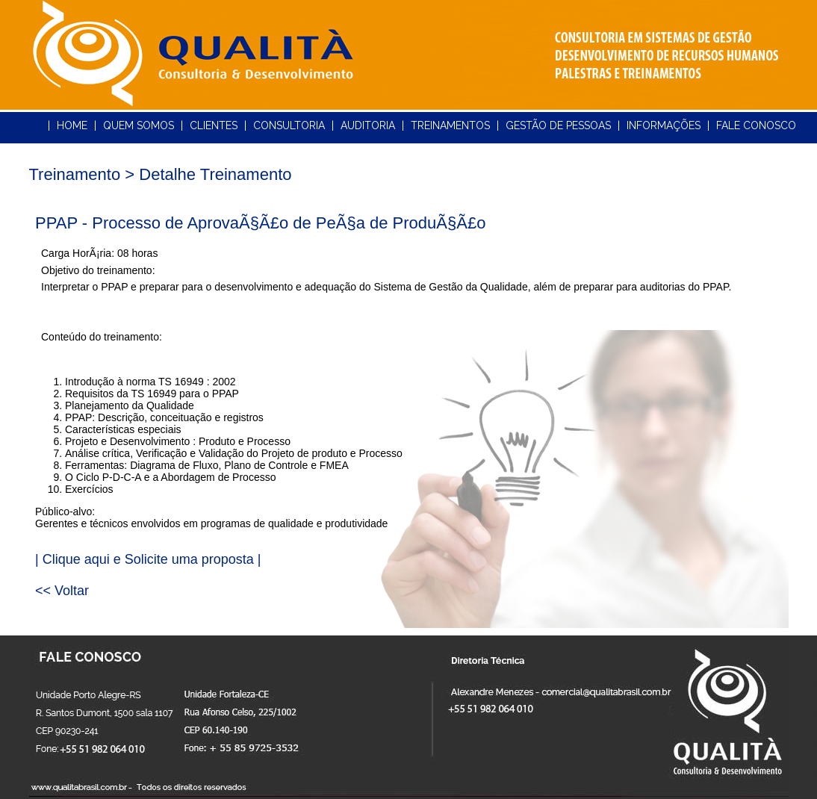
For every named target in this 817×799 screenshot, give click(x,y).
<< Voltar (62, 590)
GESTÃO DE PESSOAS (558, 125)
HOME (72, 125)
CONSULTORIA (289, 125)
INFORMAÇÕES (663, 125)
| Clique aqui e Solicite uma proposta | (148, 559)
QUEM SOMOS (138, 125)
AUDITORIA (368, 125)
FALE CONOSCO (756, 125)
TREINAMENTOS (450, 125)
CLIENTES (213, 125)
